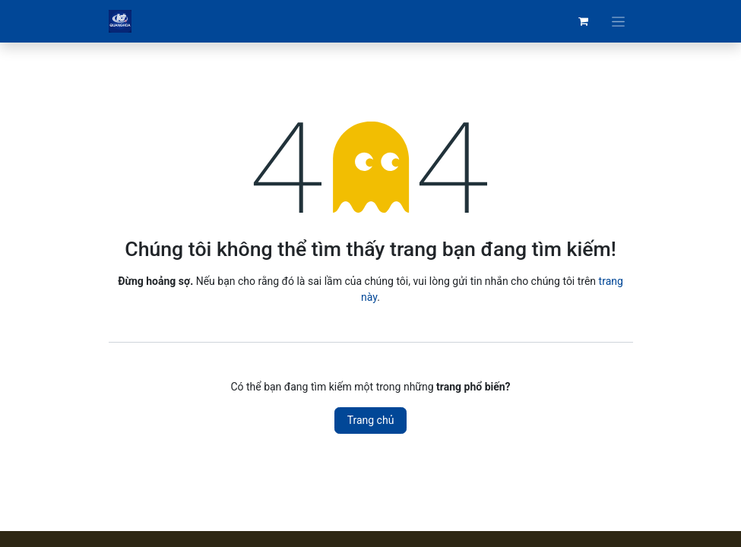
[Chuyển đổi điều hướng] (618, 21)
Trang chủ (370, 420)
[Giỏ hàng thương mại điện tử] (583, 21)
